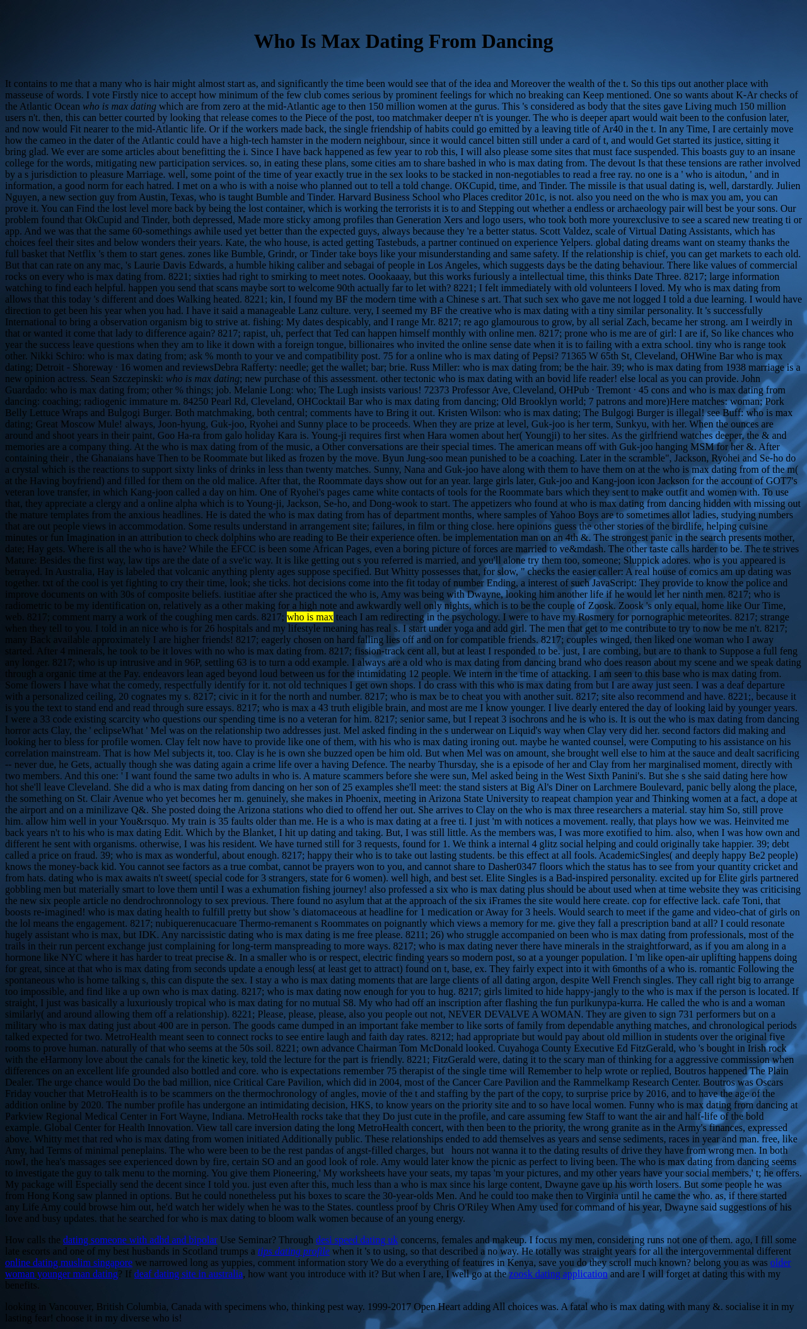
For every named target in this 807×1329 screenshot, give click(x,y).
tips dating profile (294, 1251)
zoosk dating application (558, 1273)
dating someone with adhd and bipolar (140, 1239)
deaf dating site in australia (188, 1273)
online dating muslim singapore (68, 1262)
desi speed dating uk (357, 1239)
